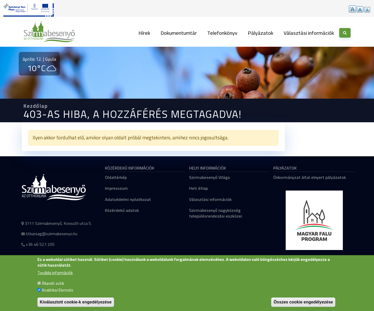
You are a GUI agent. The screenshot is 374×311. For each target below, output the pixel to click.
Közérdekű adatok (122, 210)
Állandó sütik (53, 288)
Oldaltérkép (116, 177)
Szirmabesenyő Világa (209, 177)
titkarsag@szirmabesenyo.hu (51, 234)
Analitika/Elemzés (57, 295)
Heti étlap (198, 188)
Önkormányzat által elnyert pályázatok (309, 177)
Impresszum (116, 188)
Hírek (144, 33)
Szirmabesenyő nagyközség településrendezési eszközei (215, 213)
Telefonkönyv (222, 33)
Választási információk (309, 33)
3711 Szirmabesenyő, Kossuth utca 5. (58, 223)
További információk (55, 277)
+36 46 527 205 (40, 244)
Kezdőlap (35, 106)
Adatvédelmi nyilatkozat (128, 199)
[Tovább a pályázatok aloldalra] (27, 8)
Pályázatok (260, 33)
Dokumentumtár (179, 33)
